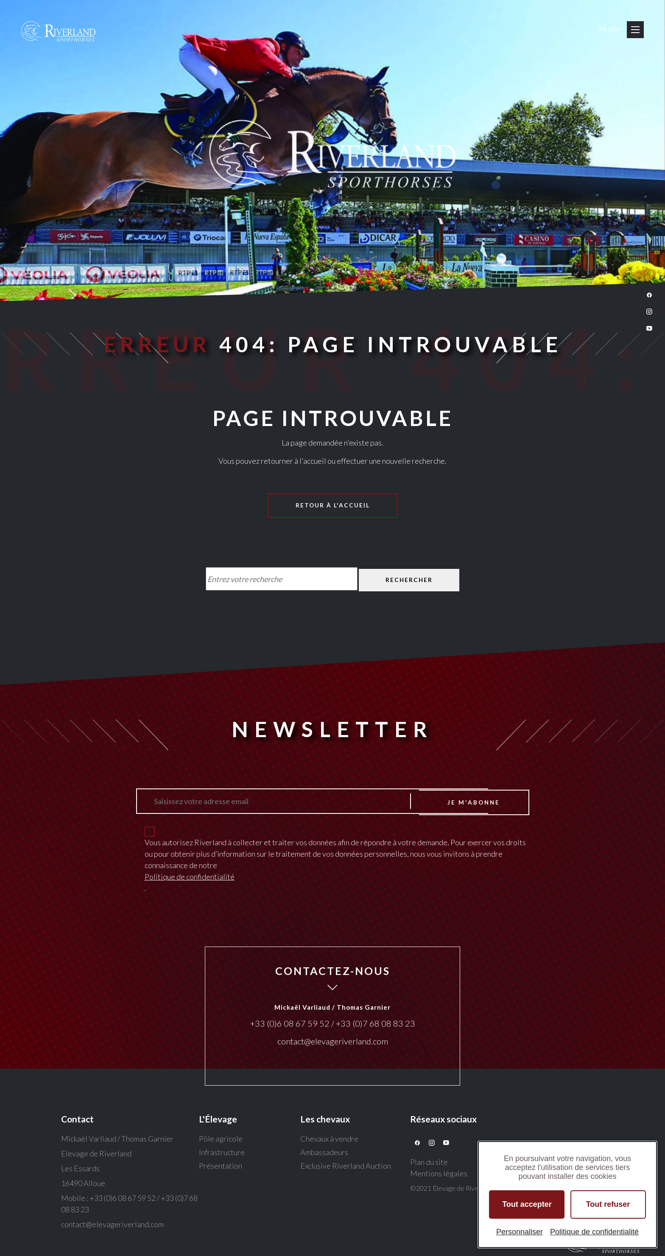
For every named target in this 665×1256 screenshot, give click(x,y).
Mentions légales (438, 1174)
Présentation (220, 1167)
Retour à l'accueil (332, 506)
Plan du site (429, 1163)
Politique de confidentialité (190, 878)
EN (615, 29)
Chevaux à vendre (329, 1140)
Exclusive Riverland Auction (345, 1167)
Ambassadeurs (324, 1153)
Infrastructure (222, 1153)
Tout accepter (527, 1204)
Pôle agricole (221, 1140)
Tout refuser (608, 1204)
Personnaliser (519, 1232)
